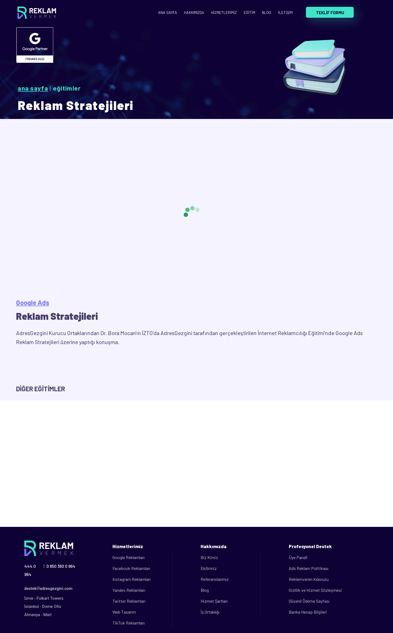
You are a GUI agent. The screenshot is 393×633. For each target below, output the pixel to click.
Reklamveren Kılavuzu (309, 579)
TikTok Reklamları (128, 622)
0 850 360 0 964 (60, 566)
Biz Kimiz (209, 557)
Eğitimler (67, 88)
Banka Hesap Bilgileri (308, 611)
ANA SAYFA (167, 12)
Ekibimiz (209, 568)
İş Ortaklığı (210, 611)
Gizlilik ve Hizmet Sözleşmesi (315, 590)
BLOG (266, 12)
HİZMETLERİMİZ (224, 12)
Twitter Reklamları (128, 601)
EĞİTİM (249, 12)
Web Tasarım (124, 611)
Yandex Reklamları (128, 590)
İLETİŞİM (285, 12)
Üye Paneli (298, 557)
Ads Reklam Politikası (308, 568)
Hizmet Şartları (214, 601)
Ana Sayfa (33, 88)
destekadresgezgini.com (48, 588)
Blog (205, 590)
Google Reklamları (128, 557)
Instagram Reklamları (131, 579)
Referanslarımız (215, 579)
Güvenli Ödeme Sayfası (309, 601)
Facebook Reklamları (131, 568)
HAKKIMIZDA (194, 12)
